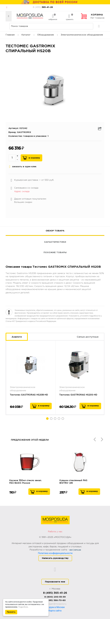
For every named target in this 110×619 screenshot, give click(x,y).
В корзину (34, 158)
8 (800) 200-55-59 (55, 597)
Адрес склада (22, 191)
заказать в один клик (22, 166)
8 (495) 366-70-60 (55, 600)
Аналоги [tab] (17, 336)
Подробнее (23, 607)
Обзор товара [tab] (55, 231)
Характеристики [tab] (55, 242)
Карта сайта (55, 610)
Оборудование (47, 35)
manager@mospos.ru (55, 604)
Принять (11, 612)
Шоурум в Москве (55, 607)
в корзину (43, 406)
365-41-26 (43, 7)
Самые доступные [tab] (88, 336)
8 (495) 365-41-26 (55, 593)
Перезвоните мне (55, 582)
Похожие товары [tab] (55, 252)
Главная (12, 35)
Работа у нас (55, 532)
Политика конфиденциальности (55, 553)
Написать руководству (55, 558)
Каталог (27, 35)
